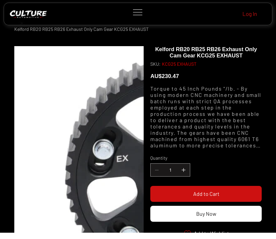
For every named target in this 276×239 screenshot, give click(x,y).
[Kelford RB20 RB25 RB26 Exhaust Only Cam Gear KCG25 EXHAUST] (81, 29)
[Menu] (138, 12)
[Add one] (183, 170)
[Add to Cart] (206, 194)
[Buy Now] (206, 214)
